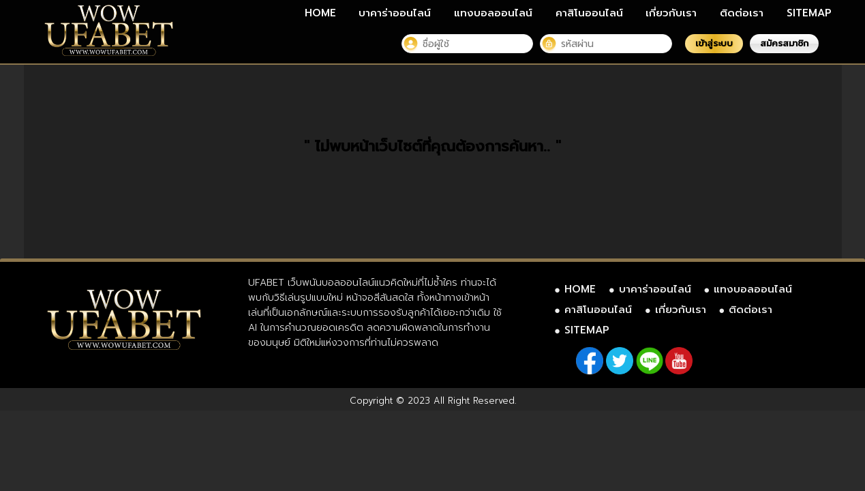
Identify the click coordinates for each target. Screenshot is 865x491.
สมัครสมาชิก (784, 43)
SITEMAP (809, 12)
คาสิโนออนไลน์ (589, 12)
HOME (320, 12)
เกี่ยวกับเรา (671, 12)
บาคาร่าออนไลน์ (395, 12)
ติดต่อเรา (741, 12)
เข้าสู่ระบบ (714, 43)
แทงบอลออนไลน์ (493, 12)
